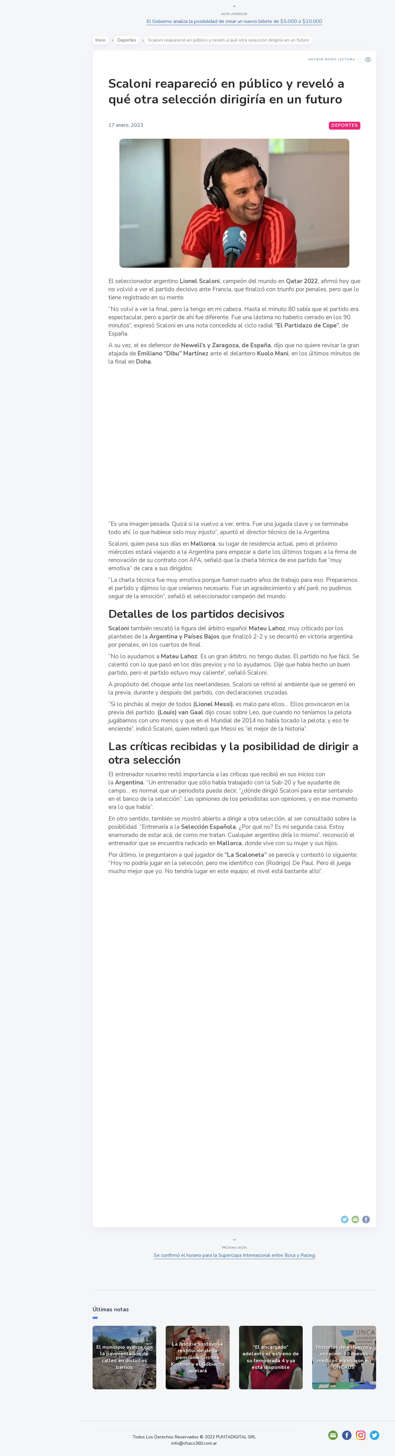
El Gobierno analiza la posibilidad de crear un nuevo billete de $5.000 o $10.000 (235, 21)
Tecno (20, 142)
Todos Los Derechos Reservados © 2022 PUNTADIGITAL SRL (198, 1437)
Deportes (25, 156)
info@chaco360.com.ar (198, 1443)
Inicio (101, 40)
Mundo (22, 127)
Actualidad (27, 83)
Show (20, 98)
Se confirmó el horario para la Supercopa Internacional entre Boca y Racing (235, 1255)
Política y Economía (38, 112)
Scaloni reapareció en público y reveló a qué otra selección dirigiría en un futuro (227, 91)
